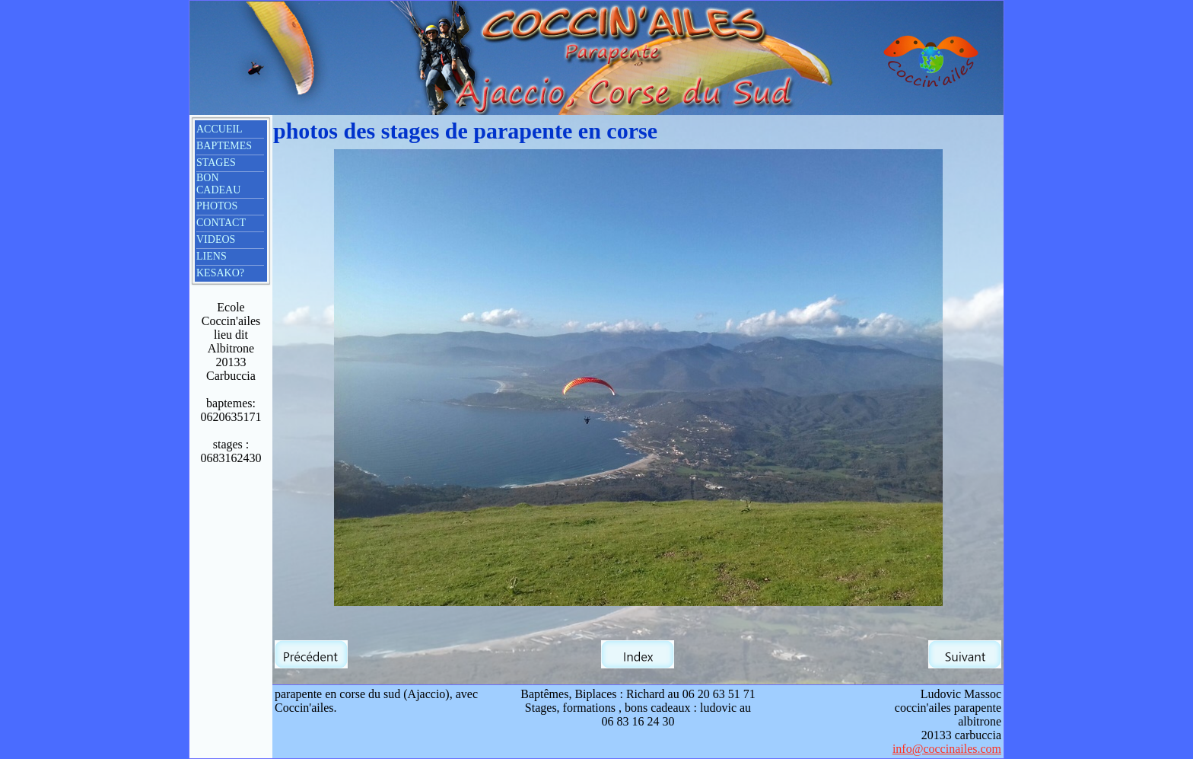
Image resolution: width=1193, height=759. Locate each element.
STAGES (216, 162)
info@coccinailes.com (946, 748)
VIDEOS (215, 239)
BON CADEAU (218, 184)
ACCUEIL (219, 129)
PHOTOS (216, 206)
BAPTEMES (224, 145)
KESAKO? (220, 273)
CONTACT (221, 222)
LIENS (211, 256)
